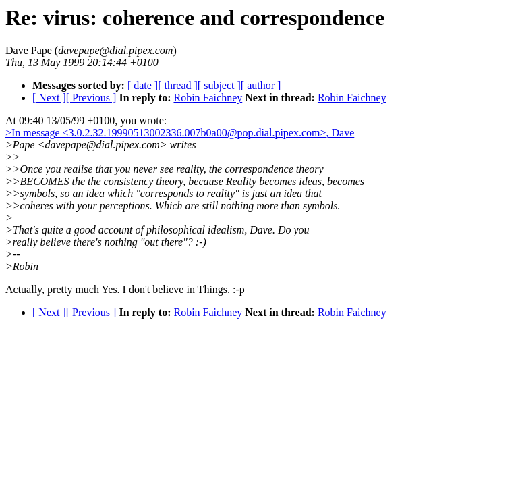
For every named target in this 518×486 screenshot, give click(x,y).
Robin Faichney (207, 97)
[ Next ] (49, 97)
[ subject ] (219, 85)
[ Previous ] (91, 97)
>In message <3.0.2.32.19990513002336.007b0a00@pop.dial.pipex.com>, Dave (179, 132)
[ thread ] (178, 85)
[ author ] (261, 85)
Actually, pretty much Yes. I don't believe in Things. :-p (125, 289)
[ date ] (142, 85)
